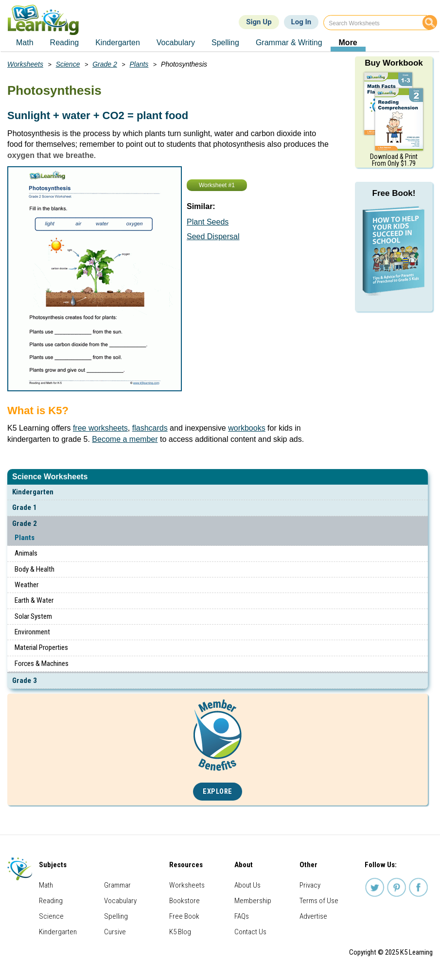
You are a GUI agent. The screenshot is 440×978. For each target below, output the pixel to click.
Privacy (309, 885)
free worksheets (100, 428)
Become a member (125, 439)
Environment (32, 632)
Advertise (313, 916)
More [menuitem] (348, 42)
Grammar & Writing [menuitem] (289, 42)
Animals (26, 553)
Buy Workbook (394, 63)
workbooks (246, 428)
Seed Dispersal (213, 236)
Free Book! (394, 193)
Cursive (115, 931)
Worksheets (25, 64)
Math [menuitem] (25, 42)
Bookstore (184, 900)
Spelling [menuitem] (225, 42)
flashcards (150, 428)
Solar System (33, 616)
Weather (26, 584)
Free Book (184, 916)
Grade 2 (24, 523)
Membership (252, 900)
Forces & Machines (42, 663)
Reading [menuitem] (64, 42)
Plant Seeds (208, 222)
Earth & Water (34, 600)
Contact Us (250, 931)
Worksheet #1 (217, 185)
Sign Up (258, 21)
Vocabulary (120, 900)
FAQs (241, 916)
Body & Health (34, 569)
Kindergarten (32, 492)
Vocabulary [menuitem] (176, 42)
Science (68, 64)
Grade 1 (24, 507)
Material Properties (41, 647)
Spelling (116, 916)
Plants (25, 537)
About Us (247, 885)
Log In (301, 21)
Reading (51, 900)
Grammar (117, 885)
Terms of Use (318, 900)
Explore (217, 791)
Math (46, 885)
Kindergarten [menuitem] (117, 42)
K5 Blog (180, 931)
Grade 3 (24, 680)
